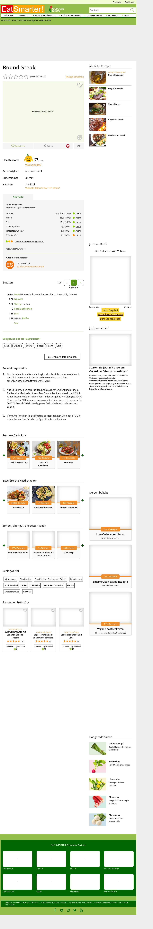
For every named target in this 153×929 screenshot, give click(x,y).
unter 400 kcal (11, 585)
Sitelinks (26, 902)
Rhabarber (114, 797)
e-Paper (127, 307)
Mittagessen (10, 579)
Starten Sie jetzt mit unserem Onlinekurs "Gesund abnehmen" (110, 353)
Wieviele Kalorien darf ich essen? (42, 188)
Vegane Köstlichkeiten (110, 629)
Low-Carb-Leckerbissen (110, 534)
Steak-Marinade (115, 75)
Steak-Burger (114, 104)
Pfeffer (25, 318)
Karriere (17, 902)
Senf (16, 313)
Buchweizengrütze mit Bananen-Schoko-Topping (15, 634)
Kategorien (9, 905)
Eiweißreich (18, 507)
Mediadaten (123, 902)
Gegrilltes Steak (115, 119)
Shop (126, 15)
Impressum (50, 902)
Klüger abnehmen (71, 15)
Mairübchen (115, 815)
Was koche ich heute (18, 552)
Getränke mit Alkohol (53, 585)
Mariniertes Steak (116, 135)
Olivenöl (18, 299)
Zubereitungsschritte (15, 368)
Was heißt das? (33, 164)
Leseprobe (94, 307)
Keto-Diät (68, 462)
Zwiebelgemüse (11, 591)
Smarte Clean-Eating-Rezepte (110, 581)
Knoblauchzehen (23, 308)
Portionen (73, 287)
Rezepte (23, 15)
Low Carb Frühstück (18, 462)
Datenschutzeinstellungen (80, 902)
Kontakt (35, 902)
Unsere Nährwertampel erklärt (29, 241)
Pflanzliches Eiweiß (43, 507)
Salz (16, 323)
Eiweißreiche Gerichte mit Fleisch (50, 579)
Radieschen (114, 761)
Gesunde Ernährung (44, 15)
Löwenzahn (114, 779)
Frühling (9, 15)
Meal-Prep (69, 552)
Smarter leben (94, 15)
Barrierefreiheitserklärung (105, 902)
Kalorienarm (76, 579)
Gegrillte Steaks (115, 88)
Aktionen (113, 15)
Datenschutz (62, 902)
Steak (17, 294)
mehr (78, 213)
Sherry (17, 304)
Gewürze (27, 591)
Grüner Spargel (116, 743)
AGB (42, 902)
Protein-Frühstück (68, 507)
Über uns (9, 902)
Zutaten (8, 282)
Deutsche (35, 585)
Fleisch (70, 585)
